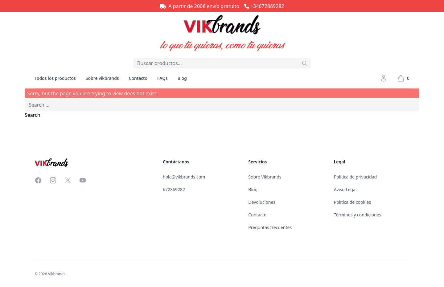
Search (32, 115)
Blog (182, 78)
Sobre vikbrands (102, 78)
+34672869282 (267, 6)
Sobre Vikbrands (264, 177)
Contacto (138, 78)
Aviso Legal (345, 189)
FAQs (162, 78)
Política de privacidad (355, 177)
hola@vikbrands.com (184, 177)
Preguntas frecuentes (270, 227)
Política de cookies (352, 202)
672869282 (174, 189)
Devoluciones (261, 202)
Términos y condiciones (357, 215)
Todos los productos (55, 81)
